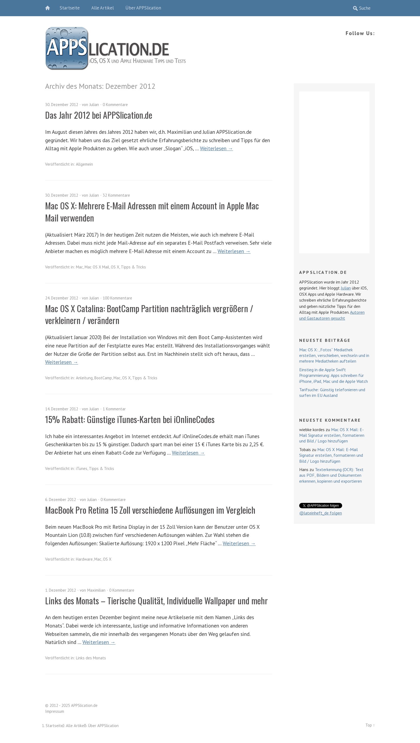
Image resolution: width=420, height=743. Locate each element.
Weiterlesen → (216, 148)
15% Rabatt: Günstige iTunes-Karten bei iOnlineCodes (130, 419)
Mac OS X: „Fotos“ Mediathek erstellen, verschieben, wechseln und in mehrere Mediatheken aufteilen (334, 355)
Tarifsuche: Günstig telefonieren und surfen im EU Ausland (332, 392)
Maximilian (96, 590)
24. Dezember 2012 (61, 298)
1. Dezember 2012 (60, 590)
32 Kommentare (116, 195)
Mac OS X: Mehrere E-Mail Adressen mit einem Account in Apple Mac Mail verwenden (152, 211)
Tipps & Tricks (133, 267)
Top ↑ (370, 725)
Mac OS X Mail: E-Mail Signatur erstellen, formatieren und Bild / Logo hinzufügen (331, 435)
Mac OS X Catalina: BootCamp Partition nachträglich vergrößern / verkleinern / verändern (149, 314)
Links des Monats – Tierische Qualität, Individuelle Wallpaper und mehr (156, 600)
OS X (115, 267)
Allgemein (84, 164)
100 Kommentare (117, 298)
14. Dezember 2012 (61, 408)
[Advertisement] (334, 172)
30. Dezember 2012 (61, 104)
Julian (94, 104)
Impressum (54, 711)
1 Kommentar (114, 408)
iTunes (81, 468)
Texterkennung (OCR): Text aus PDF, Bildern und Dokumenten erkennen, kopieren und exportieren (331, 475)
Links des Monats (91, 657)
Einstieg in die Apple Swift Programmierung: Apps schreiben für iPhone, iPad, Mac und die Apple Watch (333, 375)
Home (50, 8)
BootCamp (103, 377)
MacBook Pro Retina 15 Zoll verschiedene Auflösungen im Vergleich (150, 509)
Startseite (70, 8)
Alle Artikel (102, 8)
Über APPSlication (143, 8)
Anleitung (84, 377)
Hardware (84, 559)
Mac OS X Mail (97, 267)
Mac (79, 267)
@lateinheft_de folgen (320, 513)
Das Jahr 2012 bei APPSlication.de (98, 114)
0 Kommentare (115, 104)
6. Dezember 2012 (60, 499)
